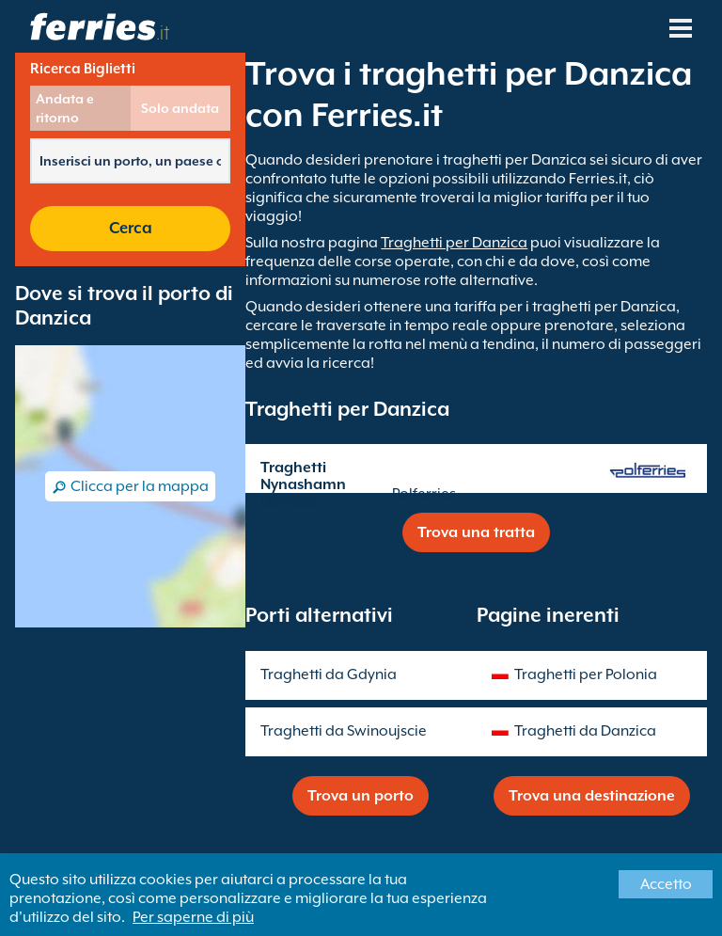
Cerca (130, 228)
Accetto (666, 884)
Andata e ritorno (65, 108)
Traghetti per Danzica (454, 242)
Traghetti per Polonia (585, 674)
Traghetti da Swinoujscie (343, 730)
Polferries (424, 493)
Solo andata (180, 108)
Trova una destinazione (592, 795)
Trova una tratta (476, 532)
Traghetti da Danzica (585, 730)
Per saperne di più (193, 917)
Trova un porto (360, 795)
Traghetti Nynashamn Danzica (303, 484)
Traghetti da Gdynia (328, 674)
